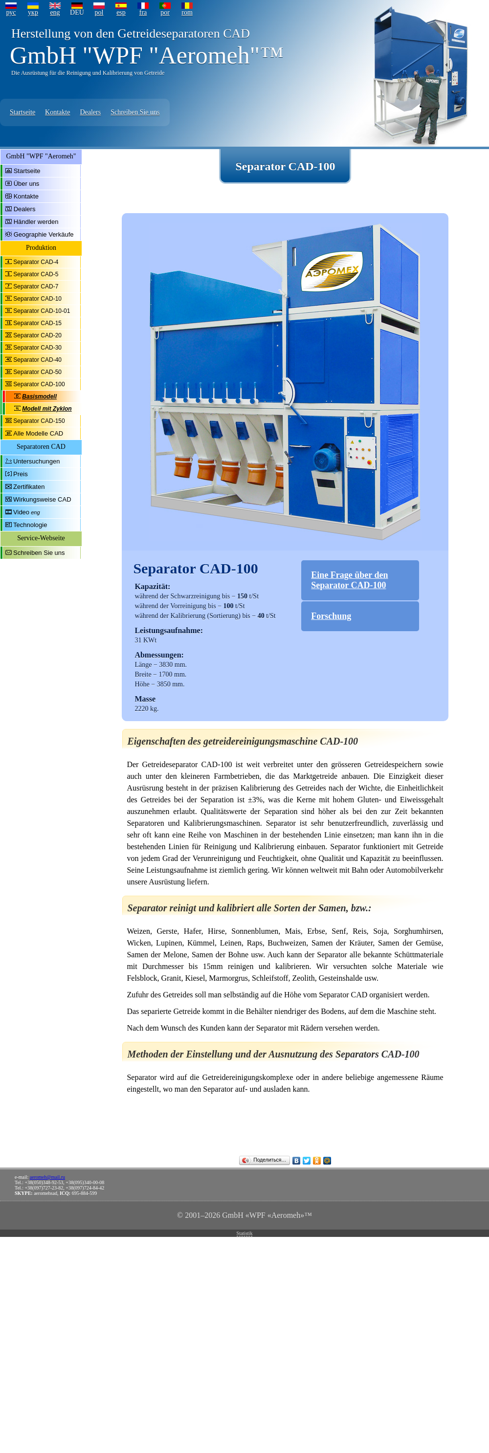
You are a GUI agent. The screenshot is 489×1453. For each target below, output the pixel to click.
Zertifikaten (28, 486)
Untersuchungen (36, 461)
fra (143, 12)
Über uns (27, 183)
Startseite (22, 112)
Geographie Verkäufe (44, 234)
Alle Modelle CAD (38, 433)
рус (11, 12)
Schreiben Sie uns (135, 112)
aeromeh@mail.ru (47, 1177)
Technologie (30, 524)
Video (21, 512)
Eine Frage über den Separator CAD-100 (349, 580)
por (165, 12)
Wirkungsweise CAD (42, 499)
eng (55, 12)
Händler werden (36, 221)
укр (33, 12)
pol (99, 12)
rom (187, 12)
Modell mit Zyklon (46, 408)
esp (121, 12)
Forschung (331, 616)
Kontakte (57, 112)
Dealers (90, 112)
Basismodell (39, 396)
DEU (77, 12)
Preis (20, 474)
